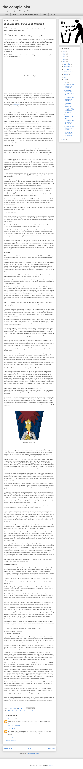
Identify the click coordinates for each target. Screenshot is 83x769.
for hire (53, 14)
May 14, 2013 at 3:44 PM (15, 725)
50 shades (11, 711)
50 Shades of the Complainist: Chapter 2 (69, 122)
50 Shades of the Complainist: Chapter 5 (69, 86)
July (65, 77)
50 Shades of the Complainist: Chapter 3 (69, 110)
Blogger (51, 765)
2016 (64, 54)
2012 (64, 139)
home (6, 14)
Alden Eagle (11, 729)
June (65, 79)
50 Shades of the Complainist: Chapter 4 (69, 99)
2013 (64, 62)
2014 (64, 59)
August (66, 74)
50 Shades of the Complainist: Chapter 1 (69, 128)
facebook (16, 104)
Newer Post (8, 749)
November (67, 66)
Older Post (51, 749)
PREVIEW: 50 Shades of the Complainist (68, 133)
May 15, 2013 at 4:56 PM (15, 737)
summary (37, 711)
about (14, 14)
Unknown (11, 719)
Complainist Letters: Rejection (67, 105)
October (66, 69)
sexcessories (30, 711)
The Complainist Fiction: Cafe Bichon (68, 116)
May (65, 82)
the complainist (16, 7)
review (24, 711)
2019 (64, 51)
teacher (38, 512)
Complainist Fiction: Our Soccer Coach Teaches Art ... (69, 92)
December (67, 64)
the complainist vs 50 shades (29, 14)
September (67, 72)
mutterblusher (18, 711)
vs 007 (44, 14)
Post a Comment (11, 740)
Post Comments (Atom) (33, 753)
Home (30, 749)
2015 (64, 56)
